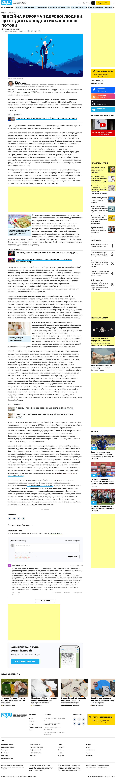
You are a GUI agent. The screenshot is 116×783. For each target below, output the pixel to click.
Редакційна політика (35, 727)
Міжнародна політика (7, 747)
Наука (60, 744)
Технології (61, 747)
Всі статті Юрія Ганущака (19, 525)
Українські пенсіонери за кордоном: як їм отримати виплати (44, 408)
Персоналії (33, 755)
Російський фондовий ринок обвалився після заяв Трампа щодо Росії (99, 254)
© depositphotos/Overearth (15, 78)
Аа (93, 3)
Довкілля (61, 750)
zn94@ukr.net (48, 729)
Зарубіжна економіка (36, 747)
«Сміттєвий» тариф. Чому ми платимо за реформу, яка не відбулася (13, 700)
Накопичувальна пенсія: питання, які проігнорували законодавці (46, 118)
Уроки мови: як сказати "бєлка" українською (99, 245)
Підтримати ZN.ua (103, 3)
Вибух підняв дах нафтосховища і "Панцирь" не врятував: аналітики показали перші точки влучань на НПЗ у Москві (99, 284)
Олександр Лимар (9, 705)
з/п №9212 (25, 149)
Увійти (88, 3)
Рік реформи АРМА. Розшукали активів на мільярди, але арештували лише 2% (44, 700)
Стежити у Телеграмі (25, 661)
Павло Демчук (37, 705)
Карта (31, 730)
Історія (88, 747)
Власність (89, 755)
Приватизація (5, 755)
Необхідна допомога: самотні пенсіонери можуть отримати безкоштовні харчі (44, 260)
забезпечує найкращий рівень (40, 485)
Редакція (31, 721)
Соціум (88, 744)
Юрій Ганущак (20, 83)
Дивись (94, 431)
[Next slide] (113, 7)
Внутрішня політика (7, 744)
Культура (61, 755)
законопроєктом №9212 (26, 92)
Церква (60, 753)
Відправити (72, 557)
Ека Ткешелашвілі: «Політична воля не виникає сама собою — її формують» (99, 229)
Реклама (31, 724)
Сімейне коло (90, 750)
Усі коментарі (45, 601)
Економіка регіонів (7, 758)
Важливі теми (7, 7)
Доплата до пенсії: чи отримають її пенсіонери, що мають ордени (46, 252)
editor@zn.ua (47, 734)
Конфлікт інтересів (35, 750)
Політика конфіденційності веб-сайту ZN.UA (101, 776)
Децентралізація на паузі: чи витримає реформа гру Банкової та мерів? (102, 368)
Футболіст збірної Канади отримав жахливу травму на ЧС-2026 (102, 508)
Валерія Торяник (97, 705)
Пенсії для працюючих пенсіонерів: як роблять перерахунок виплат (44, 415)
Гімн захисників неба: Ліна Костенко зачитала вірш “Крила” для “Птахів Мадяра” (99, 263)
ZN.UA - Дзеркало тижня (102, 132)
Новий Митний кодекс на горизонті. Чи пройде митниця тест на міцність (99, 199)
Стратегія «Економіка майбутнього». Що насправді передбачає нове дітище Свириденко (99, 219)
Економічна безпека (36, 753)
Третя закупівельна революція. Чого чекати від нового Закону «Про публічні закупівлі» (99, 209)
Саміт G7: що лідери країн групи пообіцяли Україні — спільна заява (100, 273)
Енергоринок (5, 753)
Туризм (88, 753)
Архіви (31, 718)
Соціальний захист (35, 744)
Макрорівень (5, 750)
